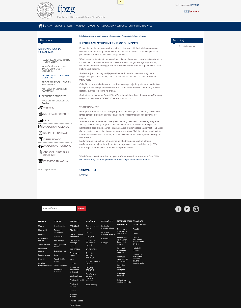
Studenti (68, 26)
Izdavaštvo (93, 26)
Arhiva (84, 175)
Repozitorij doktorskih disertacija (90, 255)
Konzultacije (59, 240)
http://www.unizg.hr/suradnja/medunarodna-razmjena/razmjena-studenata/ (115, 159)
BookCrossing (91, 285)
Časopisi (105, 239)
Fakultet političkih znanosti (70, 17)
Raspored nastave (55, 133)
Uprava (41, 226)
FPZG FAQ (74, 226)
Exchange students (54, 96)
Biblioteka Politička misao (107, 227)
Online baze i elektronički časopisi (91, 242)
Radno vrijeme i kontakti (92, 227)
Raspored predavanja (58, 231)
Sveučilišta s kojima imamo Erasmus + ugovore (54, 68)
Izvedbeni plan (60, 226)
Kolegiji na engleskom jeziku (55, 102)
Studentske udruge (74, 285)
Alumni (73, 291)
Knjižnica (80, 26)
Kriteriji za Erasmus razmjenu (54, 90)
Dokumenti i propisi (43, 250)
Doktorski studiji (60, 265)
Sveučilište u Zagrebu (95, 17)
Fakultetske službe (43, 239)
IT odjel (73, 263)
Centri (135, 233)
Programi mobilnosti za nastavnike (56, 83)
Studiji (58, 26)
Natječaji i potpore (56, 114)
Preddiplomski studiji (60, 246)
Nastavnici (42, 230)
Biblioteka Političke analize (108, 233)
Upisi (46, 120)
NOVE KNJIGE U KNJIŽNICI (93, 262)
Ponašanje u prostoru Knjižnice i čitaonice (91, 277)
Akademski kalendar (56, 126)
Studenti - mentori (74, 296)
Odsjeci (41, 234)
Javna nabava (44, 245)
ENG (197, 5)
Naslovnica (40, 26)
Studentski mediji (77, 280)
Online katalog (91, 249)
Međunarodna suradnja (114, 26)
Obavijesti (74, 230)
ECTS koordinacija (75, 248)
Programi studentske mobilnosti (55, 76)
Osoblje (89, 232)
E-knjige (104, 243)
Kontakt (41, 259)
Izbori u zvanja (44, 255)
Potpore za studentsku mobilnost (74, 270)
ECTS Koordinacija (55, 161)
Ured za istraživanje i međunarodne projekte (138, 240)
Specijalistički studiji (59, 260)
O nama (48, 26)
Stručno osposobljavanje (45, 264)
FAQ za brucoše (76, 301)
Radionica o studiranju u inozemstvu (56, 61)
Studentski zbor (76, 276)
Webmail (48, 107)
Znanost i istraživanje (140, 26)
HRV (192, 5)
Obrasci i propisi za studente (56, 153)
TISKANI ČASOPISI (90, 269)
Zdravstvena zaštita (75, 254)
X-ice (72, 259)
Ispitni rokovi (52, 139)
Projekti (136, 229)
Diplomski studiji (60, 251)
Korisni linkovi (75, 305)
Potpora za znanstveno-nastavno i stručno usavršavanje (138, 258)
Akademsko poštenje (57, 145)
